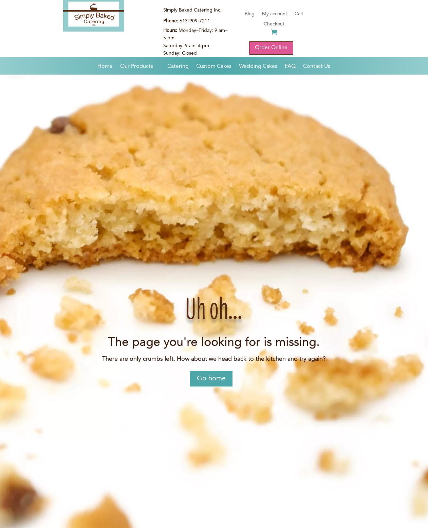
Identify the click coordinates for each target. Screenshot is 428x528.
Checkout (274, 24)
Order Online (271, 48)
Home (105, 66)
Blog (250, 14)
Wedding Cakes (258, 66)
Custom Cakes (213, 66)
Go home (211, 378)
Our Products (136, 66)
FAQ (290, 66)
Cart (299, 14)
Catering (178, 66)
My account (274, 14)
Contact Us (316, 66)
